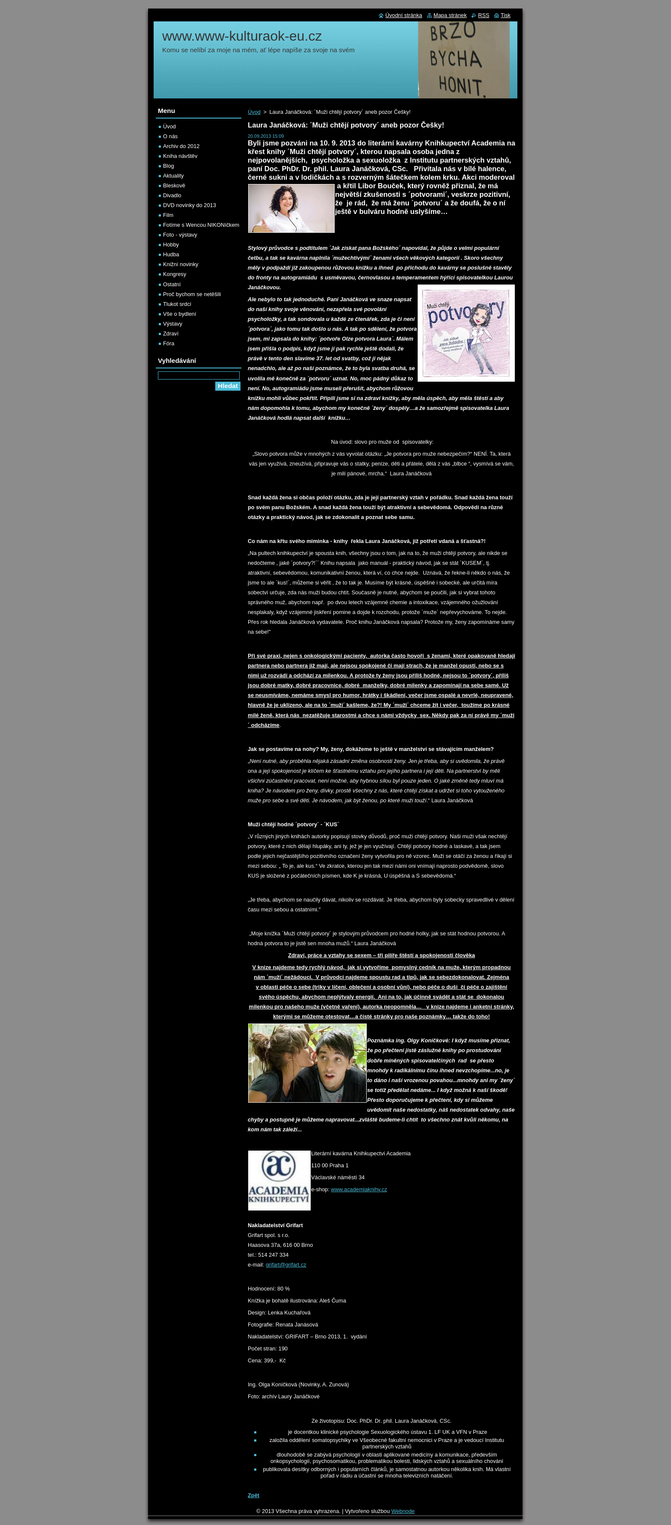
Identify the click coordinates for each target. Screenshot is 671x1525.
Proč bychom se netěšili (192, 294)
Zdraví (170, 333)
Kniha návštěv (180, 156)
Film (168, 215)
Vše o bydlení (179, 314)
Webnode (403, 1511)
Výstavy (172, 323)
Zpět (253, 1495)
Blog (168, 166)
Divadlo (172, 195)
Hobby (171, 244)
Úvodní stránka (403, 15)
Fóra (168, 343)
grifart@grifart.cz (286, 1264)
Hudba (171, 254)
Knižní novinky (181, 264)
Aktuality (173, 175)
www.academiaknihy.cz (359, 1189)
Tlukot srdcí (177, 304)
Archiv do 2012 (181, 146)
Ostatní (172, 284)
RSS (483, 15)
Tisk (506, 15)
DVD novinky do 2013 (189, 205)
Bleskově (174, 185)
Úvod (254, 112)
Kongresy (174, 274)
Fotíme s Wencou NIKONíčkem (201, 225)
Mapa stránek (450, 15)
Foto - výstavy (180, 234)
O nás (170, 136)
